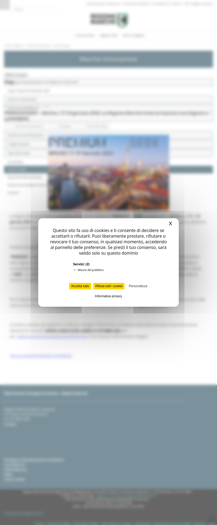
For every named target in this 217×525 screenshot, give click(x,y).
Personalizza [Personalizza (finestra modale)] (138, 286)
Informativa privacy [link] (108, 296)
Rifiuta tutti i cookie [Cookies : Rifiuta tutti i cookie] (108, 286)
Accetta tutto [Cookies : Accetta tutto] (80, 286)
